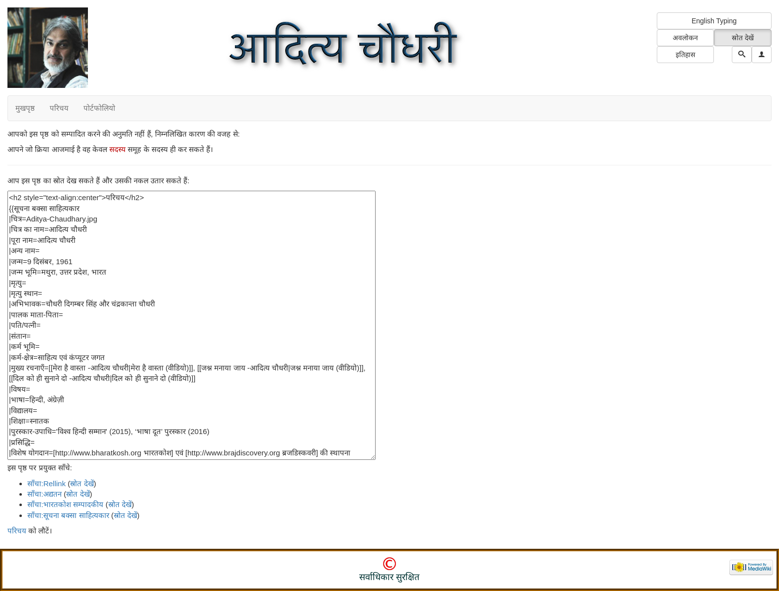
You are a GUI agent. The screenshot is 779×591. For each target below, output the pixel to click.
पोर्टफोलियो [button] (99, 108)
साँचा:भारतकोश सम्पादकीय (65, 504)
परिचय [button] (59, 108)
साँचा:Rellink (46, 483)
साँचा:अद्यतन (44, 494)
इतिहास (685, 55)
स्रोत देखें (743, 38)
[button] (762, 54)
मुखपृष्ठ (25, 108)
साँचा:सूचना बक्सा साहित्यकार (68, 515)
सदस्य (117, 149)
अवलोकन (685, 38)
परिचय (16, 530)
